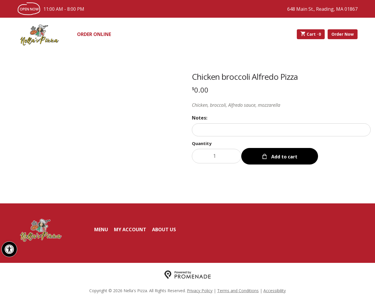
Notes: (199, 118)
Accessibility (274, 290)
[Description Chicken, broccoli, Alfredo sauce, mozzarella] (281, 105)
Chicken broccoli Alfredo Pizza (245, 77)
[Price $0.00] (200, 90)
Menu (101, 229)
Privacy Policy (199, 290)
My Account (130, 229)
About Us (164, 229)
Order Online (94, 34)
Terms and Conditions (238, 290)
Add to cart (283, 156)
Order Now (342, 34)
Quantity (202, 143)
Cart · (311, 34)
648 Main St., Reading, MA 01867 (322, 9)
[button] (9, 249)
